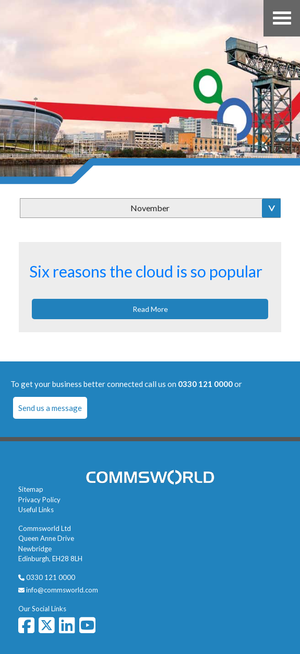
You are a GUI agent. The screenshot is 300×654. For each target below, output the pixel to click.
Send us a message (50, 408)
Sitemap (30, 489)
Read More (150, 309)
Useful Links (36, 509)
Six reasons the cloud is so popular (145, 271)
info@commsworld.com (62, 590)
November (150, 208)
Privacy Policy (39, 499)
